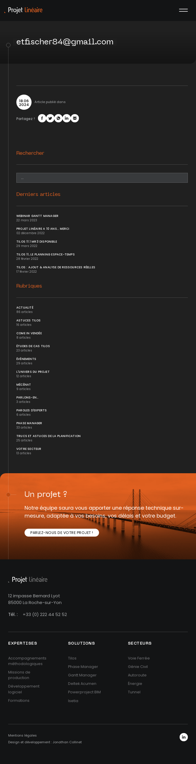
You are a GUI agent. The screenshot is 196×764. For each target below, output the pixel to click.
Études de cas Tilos (33, 346)
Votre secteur (28, 449)
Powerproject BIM (84, 692)
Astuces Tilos (28, 320)
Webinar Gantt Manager (37, 216)
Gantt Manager (82, 675)
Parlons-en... (27, 397)
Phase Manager (29, 423)
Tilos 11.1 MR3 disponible (36, 241)
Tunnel (134, 692)
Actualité (24, 307)
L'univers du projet (33, 372)
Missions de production (19, 675)
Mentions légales (22, 735)
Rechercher (30, 153)
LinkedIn (184, 737)
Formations (19, 700)
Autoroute (137, 675)
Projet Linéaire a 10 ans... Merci (43, 229)
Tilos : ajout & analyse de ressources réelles (55, 267)
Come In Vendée (29, 333)
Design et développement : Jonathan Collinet (45, 742)
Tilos (72, 658)
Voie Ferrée (139, 658)
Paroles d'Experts (31, 410)
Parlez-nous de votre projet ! (61, 532)
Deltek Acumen (82, 683)
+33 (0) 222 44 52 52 (45, 614)
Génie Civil (138, 666)
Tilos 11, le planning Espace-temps (45, 254)
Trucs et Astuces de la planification (48, 436)
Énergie (135, 683)
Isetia (73, 700)
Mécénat (23, 384)
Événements (26, 359)
